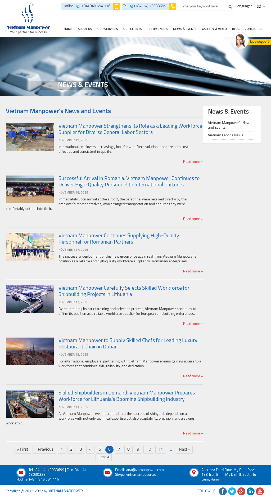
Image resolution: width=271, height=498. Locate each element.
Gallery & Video (214, 29)
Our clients (132, 29)
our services (107, 29)
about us (85, 29)
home (68, 29)
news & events (185, 29)
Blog (236, 29)
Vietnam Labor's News (225, 135)
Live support (259, 42)
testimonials (157, 29)
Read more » (193, 162)
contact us (254, 29)
